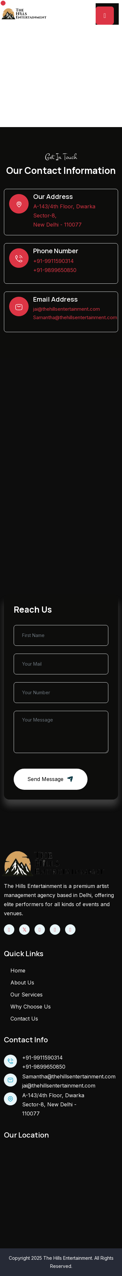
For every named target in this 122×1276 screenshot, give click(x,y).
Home (40, 86)
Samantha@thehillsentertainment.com (75, 317)
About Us (22, 982)
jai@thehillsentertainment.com (66, 309)
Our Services (26, 994)
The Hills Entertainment (67, 1258)
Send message (50, 779)
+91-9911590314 (53, 261)
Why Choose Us (30, 1006)
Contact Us (24, 1018)
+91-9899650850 (54, 270)
